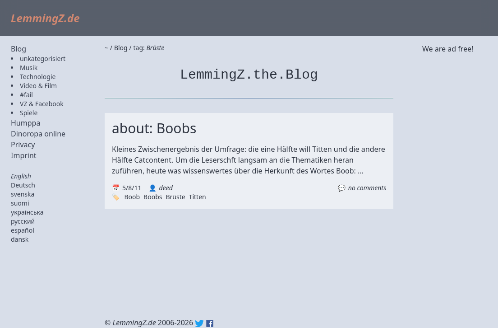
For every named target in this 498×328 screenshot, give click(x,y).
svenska (22, 194)
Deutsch (23, 185)
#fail (26, 94)
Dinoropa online (38, 134)
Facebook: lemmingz (209, 323)
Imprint (24, 155)
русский (23, 221)
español (22, 230)
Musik (28, 67)
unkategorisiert (42, 58)
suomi (20, 203)
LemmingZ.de (45, 17)
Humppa (25, 123)
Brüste (175, 196)
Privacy (23, 145)
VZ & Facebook (42, 103)
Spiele (28, 112)
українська (27, 212)
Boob (132, 196)
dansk (19, 239)
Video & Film (38, 85)
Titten (197, 196)
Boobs (152, 196)
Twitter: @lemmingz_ (199, 323)
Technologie (37, 76)
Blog (18, 49)
